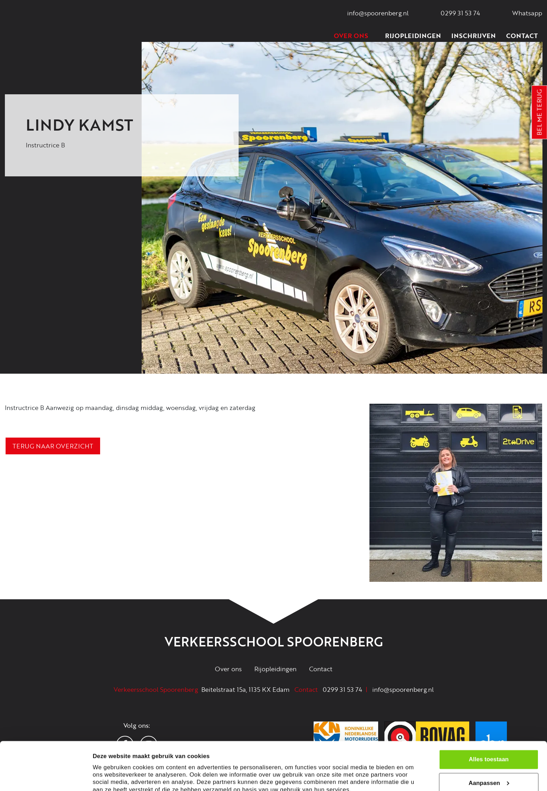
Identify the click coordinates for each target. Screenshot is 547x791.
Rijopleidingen (413, 35)
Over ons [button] (354, 35)
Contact (522, 35)
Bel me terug (539, 112)
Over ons (228, 668)
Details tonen (111, 777)
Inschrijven (473, 35)
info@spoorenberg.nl (403, 689)
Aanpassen (489, 749)
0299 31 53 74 (342, 689)
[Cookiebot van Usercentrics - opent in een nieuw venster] (45, 777)
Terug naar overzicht (53, 446)
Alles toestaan (489, 726)
